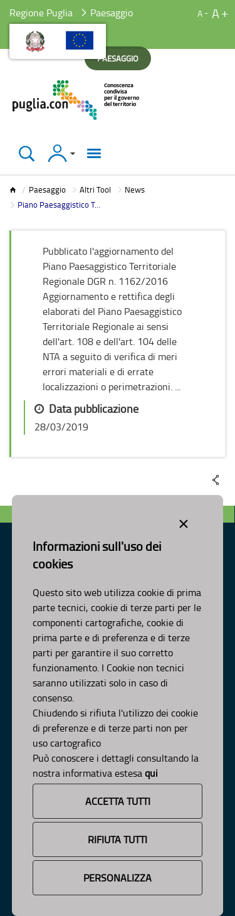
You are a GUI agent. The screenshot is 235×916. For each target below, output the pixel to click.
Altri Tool (95, 189)
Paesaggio (47, 189)
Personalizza (117, 878)
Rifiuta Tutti (117, 839)
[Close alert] (183, 521)
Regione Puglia (41, 12)
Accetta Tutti (117, 801)
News (135, 189)
